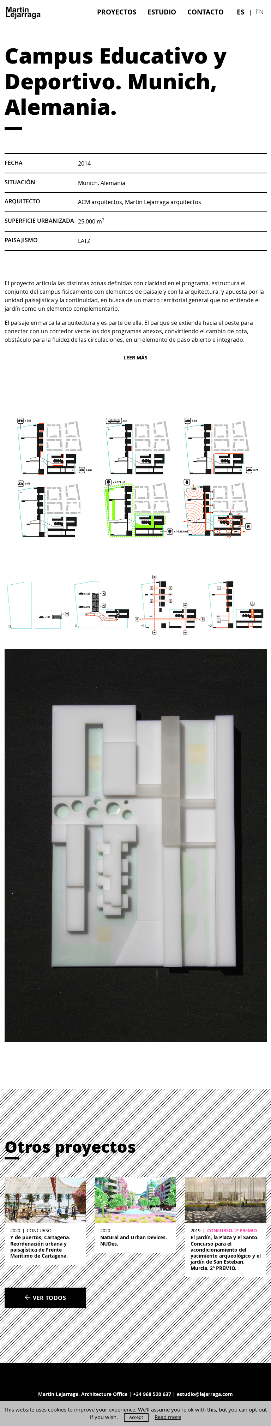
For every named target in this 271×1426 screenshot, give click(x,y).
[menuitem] (116, 12)
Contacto (205, 12)
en (259, 11)
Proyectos (116, 12)
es (240, 12)
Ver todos (45, 1298)
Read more (168, 1417)
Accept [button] (136, 1417)
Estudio (161, 12)
